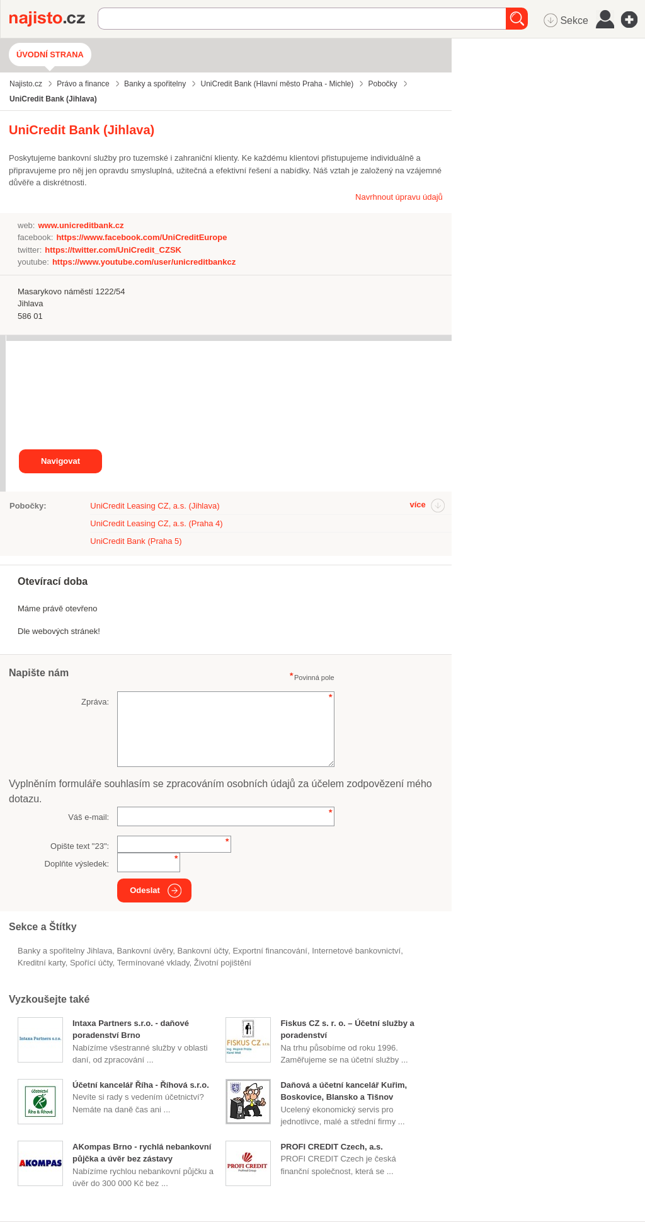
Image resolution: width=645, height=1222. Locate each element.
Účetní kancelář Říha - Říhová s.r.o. (140, 1085)
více (417, 504)
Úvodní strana (50, 54)
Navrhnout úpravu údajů (399, 197)
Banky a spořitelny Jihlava (65, 950)
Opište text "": (79, 846)
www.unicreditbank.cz (80, 225)
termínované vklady (153, 962)
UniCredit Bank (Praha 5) (135, 541)
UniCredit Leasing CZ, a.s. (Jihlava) (154, 505)
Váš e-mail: (88, 817)
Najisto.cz (53, 18)
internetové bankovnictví (356, 950)
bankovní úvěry (145, 950)
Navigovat (60, 461)
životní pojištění (222, 962)
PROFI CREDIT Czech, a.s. (331, 1146)
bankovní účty (202, 950)
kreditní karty (42, 962)
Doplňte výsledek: (77, 863)
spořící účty (91, 962)
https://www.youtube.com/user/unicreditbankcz (144, 262)
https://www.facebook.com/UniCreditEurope (141, 237)
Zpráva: (95, 701)
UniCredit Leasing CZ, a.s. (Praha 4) (156, 523)
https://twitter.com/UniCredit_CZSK (113, 250)
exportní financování (269, 950)
